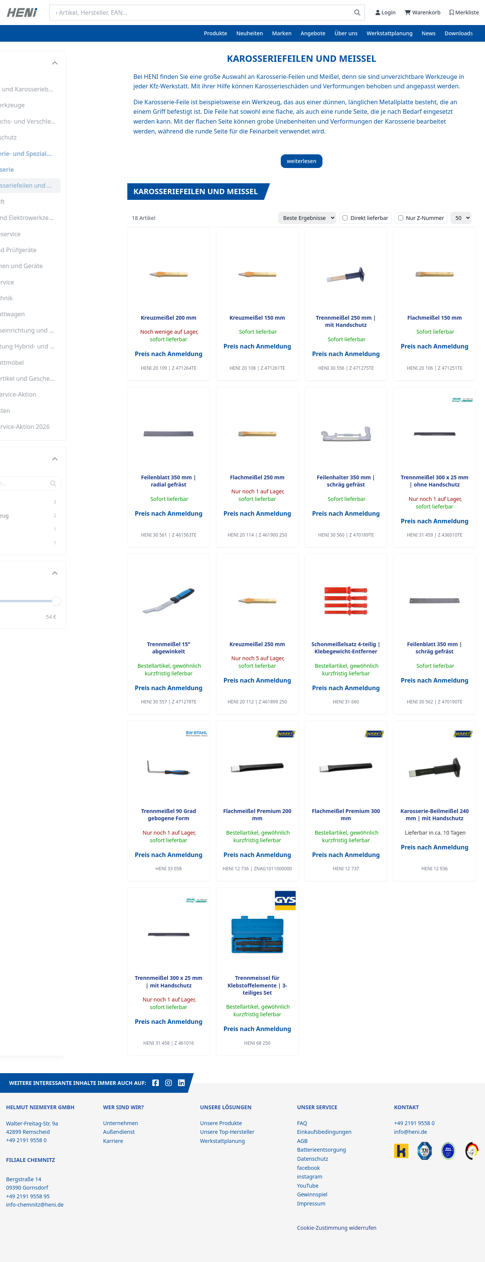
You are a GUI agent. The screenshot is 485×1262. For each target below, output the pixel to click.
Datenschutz (312, 1158)
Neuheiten (249, 33)
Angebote (313, 33)
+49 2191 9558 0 (414, 1123)
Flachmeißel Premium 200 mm (257, 814)
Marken (281, 33)
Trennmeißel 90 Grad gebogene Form (168, 814)
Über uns (346, 33)
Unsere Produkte (221, 1123)
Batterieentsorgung (321, 1149)
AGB (302, 1140)
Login (385, 12)
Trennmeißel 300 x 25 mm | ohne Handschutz (435, 481)
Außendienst (119, 1131)
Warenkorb (422, 12)
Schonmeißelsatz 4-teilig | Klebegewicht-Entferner (345, 647)
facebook (308, 1167)
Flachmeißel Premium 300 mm (346, 814)
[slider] (108, 600)
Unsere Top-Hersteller (227, 1131)
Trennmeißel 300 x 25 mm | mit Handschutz (169, 981)
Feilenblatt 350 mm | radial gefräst (168, 481)
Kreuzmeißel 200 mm (169, 317)
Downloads (459, 33)
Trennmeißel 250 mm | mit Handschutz (346, 321)
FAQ (302, 1123)
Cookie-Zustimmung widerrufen (337, 1227)
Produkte (215, 33)
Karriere (113, 1140)
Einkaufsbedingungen (324, 1131)
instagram (309, 1176)
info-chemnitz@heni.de (35, 1204)
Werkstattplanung (390, 33)
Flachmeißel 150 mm (434, 317)
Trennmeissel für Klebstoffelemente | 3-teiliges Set (257, 985)
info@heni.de (410, 1131)
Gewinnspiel (312, 1194)
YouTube (308, 1185)
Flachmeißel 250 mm (257, 477)
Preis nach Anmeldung (169, 354)
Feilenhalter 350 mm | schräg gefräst (346, 481)
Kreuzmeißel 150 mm (257, 317)
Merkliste (464, 12)
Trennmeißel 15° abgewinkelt (168, 647)
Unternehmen (120, 1123)
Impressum (311, 1203)
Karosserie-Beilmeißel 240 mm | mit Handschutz (435, 814)
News (429, 33)
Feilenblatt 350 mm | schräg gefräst (434, 647)
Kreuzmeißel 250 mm (257, 644)
